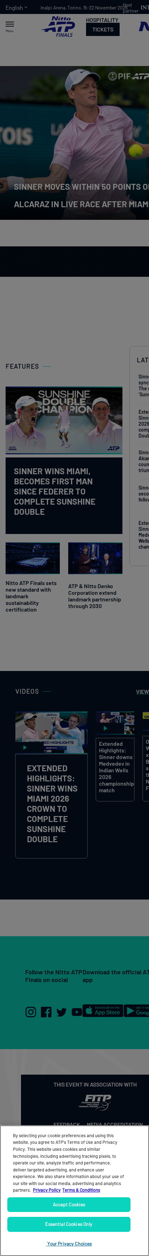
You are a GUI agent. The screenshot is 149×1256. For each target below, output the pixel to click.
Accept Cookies (69, 1204)
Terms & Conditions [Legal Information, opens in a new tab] (81, 1190)
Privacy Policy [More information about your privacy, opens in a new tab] (47, 1190)
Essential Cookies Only (68, 1224)
